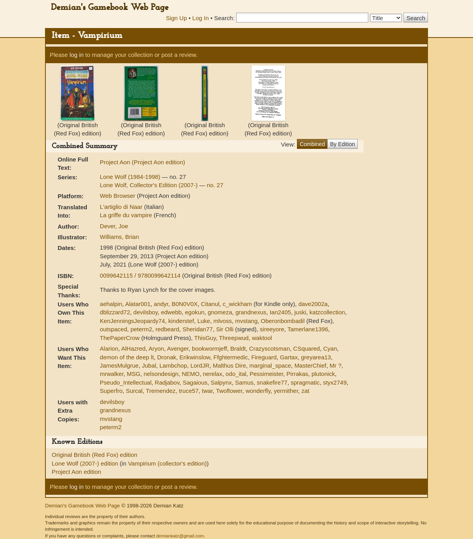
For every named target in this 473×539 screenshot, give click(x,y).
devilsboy (145, 312)
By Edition (342, 144)
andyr (161, 303)
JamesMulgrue (119, 365)
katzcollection (327, 312)
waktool (262, 337)
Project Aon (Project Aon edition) (142, 162)
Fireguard (263, 357)
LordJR (199, 365)
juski (300, 312)
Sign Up (176, 18)
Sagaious (195, 382)
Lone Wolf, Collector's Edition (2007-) (149, 185)
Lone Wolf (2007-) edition (86, 463)
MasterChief (311, 365)
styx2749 (335, 382)
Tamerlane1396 (307, 329)
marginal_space (270, 365)
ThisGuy (205, 337)
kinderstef (181, 320)
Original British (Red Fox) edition (94, 454)
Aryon (156, 348)
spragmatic (305, 382)
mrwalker (112, 373)
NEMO (190, 373)
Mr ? (336, 365)
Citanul (210, 303)
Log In (200, 18)
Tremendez (160, 390)
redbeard (167, 329)
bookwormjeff (209, 348)
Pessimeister (266, 373)
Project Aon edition (76, 471)
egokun (195, 312)
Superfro (111, 390)
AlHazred (133, 348)
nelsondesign (161, 373)
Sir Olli (224, 329)
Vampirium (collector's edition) (167, 463)
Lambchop (173, 365)
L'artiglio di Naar (122, 206)
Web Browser (117, 195)
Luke (203, 320)
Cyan (330, 348)
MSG (133, 373)
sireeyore (272, 329)
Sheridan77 (197, 329)
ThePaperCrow (120, 337)
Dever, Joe (114, 226)
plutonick (323, 373)
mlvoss (223, 320)
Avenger (178, 348)
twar (207, 390)
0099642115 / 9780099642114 (141, 275)
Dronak (166, 357)
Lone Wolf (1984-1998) (131, 176)
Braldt (238, 348)
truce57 (189, 390)
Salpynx (221, 382)
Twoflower (229, 390)
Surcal (134, 390)
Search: (224, 18)
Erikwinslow (195, 357)
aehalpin (111, 303)
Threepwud (234, 337)
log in (76, 54)
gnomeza (220, 312)
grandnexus (250, 312)
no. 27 (215, 185)
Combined (312, 144)
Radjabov (167, 382)
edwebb (171, 312)
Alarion (109, 348)
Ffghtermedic (230, 357)
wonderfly (258, 390)
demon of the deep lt (127, 357)
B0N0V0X (185, 303)
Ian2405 (280, 312)
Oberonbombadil (283, 320)
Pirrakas (297, 373)
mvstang (246, 320)
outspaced (113, 329)
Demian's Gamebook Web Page (110, 7)
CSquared (306, 348)
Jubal (149, 365)
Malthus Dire (229, 365)
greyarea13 (316, 357)
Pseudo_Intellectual (126, 382)
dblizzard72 (115, 312)
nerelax (212, 373)
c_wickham (237, 303)
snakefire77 (272, 382)
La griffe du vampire (127, 215)
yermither (286, 390)
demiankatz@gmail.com (180, 535)
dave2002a (313, 303)
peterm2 (141, 329)
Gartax (289, 357)
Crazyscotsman (269, 348)
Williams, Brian (119, 236)
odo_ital (235, 373)
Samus (244, 382)
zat (305, 390)
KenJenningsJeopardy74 (132, 320)
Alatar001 (137, 303)
